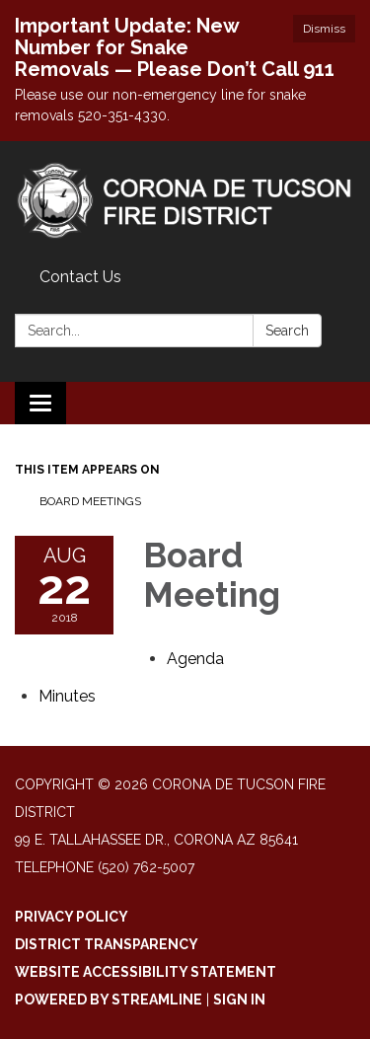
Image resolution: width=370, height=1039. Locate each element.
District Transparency (106, 944)
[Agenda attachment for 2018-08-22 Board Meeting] (195, 658)
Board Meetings (90, 501)
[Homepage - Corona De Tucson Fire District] (185, 201)
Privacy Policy (71, 917)
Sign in (239, 999)
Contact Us (80, 276)
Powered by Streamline (108, 999)
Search (287, 330)
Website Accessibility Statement (145, 972)
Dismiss (324, 29)
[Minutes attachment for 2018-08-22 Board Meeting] (67, 696)
